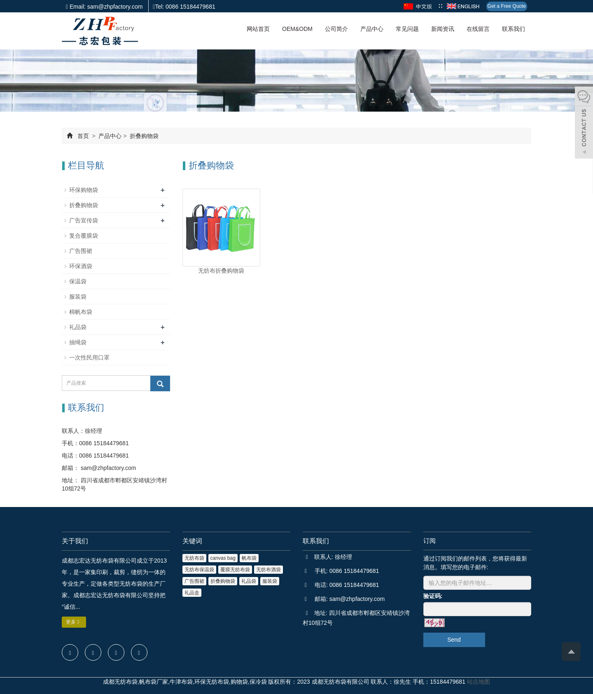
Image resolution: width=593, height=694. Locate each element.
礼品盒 (191, 593)
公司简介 (336, 29)
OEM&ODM (297, 29)
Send (454, 639)
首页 (83, 136)
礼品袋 (77, 327)
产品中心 (371, 29)
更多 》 (74, 622)
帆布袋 (249, 558)
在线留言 (478, 29)
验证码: (433, 596)
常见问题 (407, 29)
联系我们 (513, 29)
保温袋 (77, 281)
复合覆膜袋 (83, 235)
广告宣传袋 (83, 220)
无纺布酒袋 (268, 569)
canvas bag (223, 558)
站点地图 (478, 681)
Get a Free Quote (507, 6)
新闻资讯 (442, 29)
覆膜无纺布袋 (235, 569)
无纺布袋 (194, 558)
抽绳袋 (77, 342)
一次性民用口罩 (89, 357)
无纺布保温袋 (199, 569)
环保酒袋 (80, 266)
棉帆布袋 (80, 311)
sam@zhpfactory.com (107, 468)
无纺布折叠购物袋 (221, 270)
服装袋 (77, 296)
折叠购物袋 (143, 136)
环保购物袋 (83, 190)
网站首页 (258, 29)
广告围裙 (80, 251)
